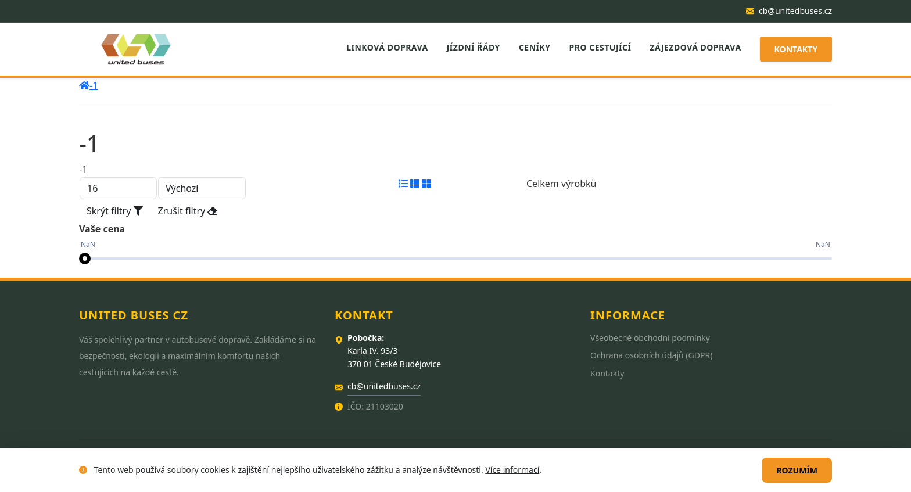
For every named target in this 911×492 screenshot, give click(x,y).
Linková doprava (387, 47)
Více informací (512, 469)
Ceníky (535, 47)
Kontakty (795, 49)
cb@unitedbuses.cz (789, 10)
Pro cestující (600, 47)
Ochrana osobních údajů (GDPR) (651, 355)
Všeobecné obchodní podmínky (650, 337)
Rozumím (796, 470)
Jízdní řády (473, 47)
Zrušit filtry (187, 210)
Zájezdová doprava (695, 47)
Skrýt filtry (115, 210)
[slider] (85, 258)
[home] (84, 85)
